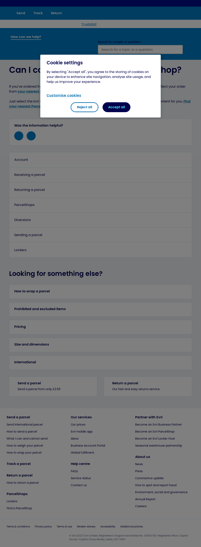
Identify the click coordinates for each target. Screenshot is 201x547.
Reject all (84, 107)
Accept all (116, 107)
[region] (100, 86)
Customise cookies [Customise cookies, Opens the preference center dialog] (64, 95)
